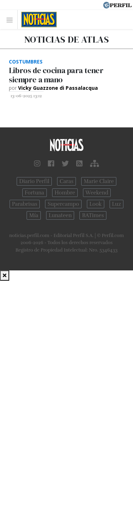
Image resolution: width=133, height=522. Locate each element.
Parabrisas (24, 204)
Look (95, 204)
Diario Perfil (34, 181)
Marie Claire (99, 181)
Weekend (97, 192)
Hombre (65, 192)
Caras (66, 181)
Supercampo (63, 204)
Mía (33, 215)
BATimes (93, 215)
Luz (116, 204)
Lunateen (60, 215)
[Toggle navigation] (11, 19)
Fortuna (34, 192)
